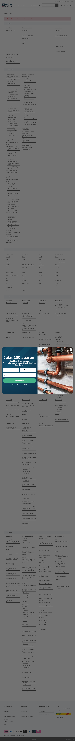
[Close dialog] (70, 349)
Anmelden (19, 380)
